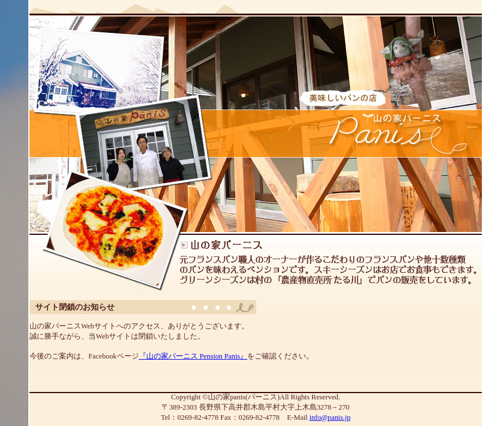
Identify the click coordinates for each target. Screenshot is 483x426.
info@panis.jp (330, 417)
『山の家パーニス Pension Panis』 (193, 356)
